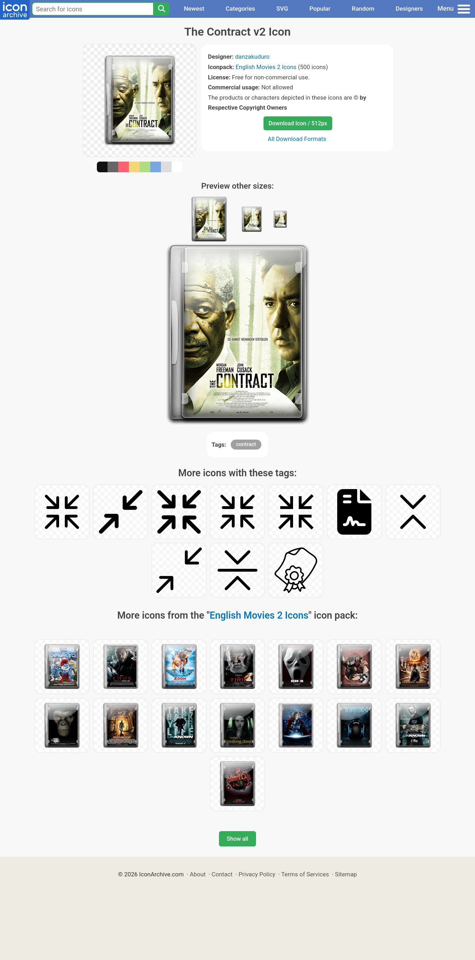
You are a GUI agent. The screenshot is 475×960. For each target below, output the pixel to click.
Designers (409, 8)
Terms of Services (305, 874)
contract (246, 444)
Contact (222, 874)
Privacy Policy (257, 874)
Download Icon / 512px (297, 123)
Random (363, 8)
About (198, 874)
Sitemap (346, 874)
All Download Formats (297, 138)
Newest (194, 8)
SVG (282, 8)
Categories (240, 8)
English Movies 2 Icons (266, 66)
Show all (237, 838)
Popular (319, 8)
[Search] (161, 9)
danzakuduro (252, 56)
